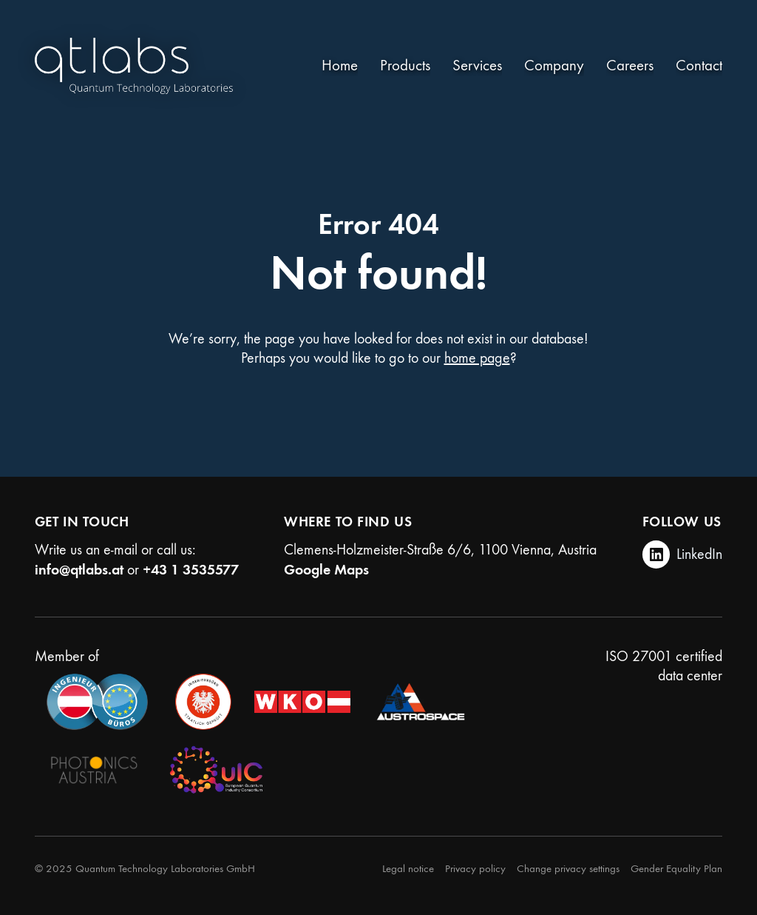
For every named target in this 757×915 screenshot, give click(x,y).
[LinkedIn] (682, 554)
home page (477, 357)
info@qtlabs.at (79, 569)
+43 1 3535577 (191, 569)
